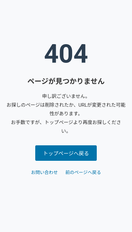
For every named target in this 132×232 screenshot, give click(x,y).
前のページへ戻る (83, 172)
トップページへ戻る (66, 153)
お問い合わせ (44, 172)
